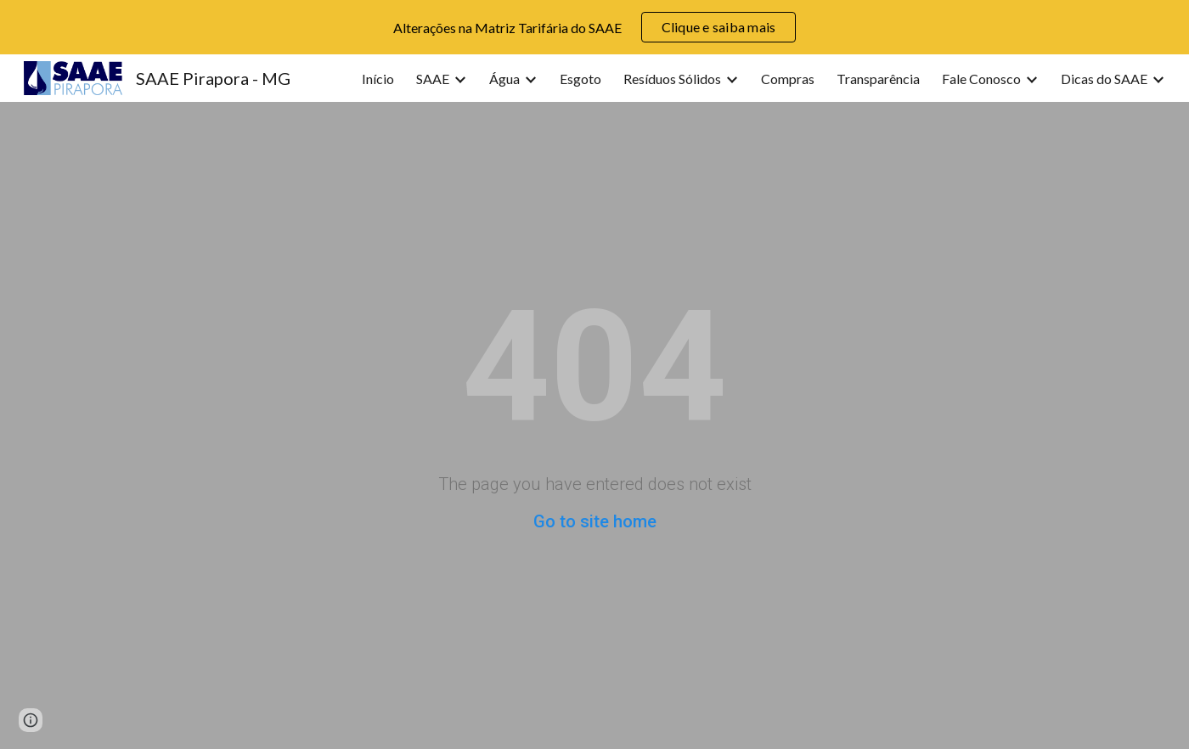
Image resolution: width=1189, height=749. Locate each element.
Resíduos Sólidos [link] (672, 78)
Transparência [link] (878, 78)
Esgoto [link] (580, 78)
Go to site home (594, 521)
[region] (594, 27)
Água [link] (504, 78)
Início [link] (378, 78)
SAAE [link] (432, 78)
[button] (30, 720)
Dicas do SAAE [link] (1104, 78)
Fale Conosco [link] (981, 78)
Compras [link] (787, 78)
